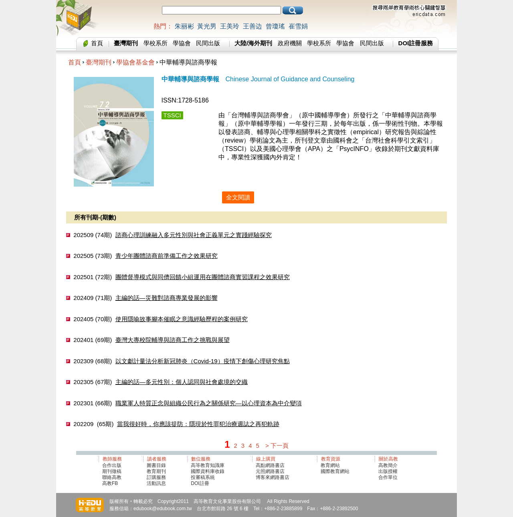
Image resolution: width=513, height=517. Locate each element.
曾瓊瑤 (275, 26)
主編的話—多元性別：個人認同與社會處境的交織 (181, 381)
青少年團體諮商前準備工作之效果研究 (166, 255)
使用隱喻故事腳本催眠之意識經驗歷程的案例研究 (181, 319)
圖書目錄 (156, 465)
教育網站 (330, 465)
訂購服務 (156, 477)
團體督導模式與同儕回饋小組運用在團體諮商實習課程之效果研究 (202, 277)
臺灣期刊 (98, 62)
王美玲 (229, 26)
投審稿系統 (203, 477)
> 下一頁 (277, 445)
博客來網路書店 (272, 477)
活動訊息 (156, 483)
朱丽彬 (184, 26)
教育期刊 (156, 471)
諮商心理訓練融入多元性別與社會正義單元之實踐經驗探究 (193, 234)
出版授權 (388, 471)
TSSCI (172, 115)
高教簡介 (388, 465)
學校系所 (155, 43)
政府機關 (290, 43)
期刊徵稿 (111, 471)
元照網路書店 (270, 471)
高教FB (110, 483)
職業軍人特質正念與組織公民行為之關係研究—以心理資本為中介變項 (208, 403)
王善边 (252, 26)
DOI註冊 (200, 483)
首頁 (97, 43)
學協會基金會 (135, 62)
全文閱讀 (238, 197)
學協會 (182, 43)
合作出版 (111, 465)
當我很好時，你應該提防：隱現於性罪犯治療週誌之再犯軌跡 (198, 423)
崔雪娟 (298, 26)
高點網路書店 (271, 465)
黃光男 (206, 26)
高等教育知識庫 (207, 465)
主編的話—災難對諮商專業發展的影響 (166, 297)
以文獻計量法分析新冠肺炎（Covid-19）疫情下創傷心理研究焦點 (202, 361)
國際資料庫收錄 (207, 471)
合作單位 (388, 477)
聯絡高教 (111, 477)
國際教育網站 (335, 471)
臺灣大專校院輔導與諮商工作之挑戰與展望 (172, 339)
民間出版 (208, 43)
